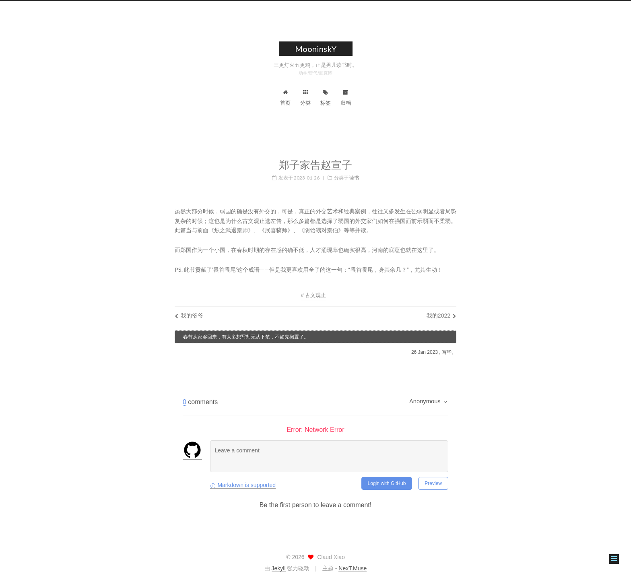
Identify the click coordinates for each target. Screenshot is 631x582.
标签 (325, 98)
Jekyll (279, 568)
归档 (345, 98)
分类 (305, 98)
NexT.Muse (352, 568)
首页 (285, 98)
